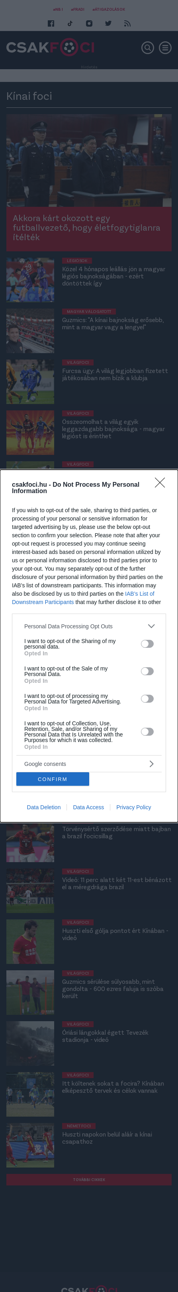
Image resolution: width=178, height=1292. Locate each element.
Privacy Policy (133, 807)
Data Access (88, 807)
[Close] (162, 485)
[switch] (147, 643)
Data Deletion (44, 807)
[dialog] (89, 646)
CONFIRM (53, 779)
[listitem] (89, 626)
